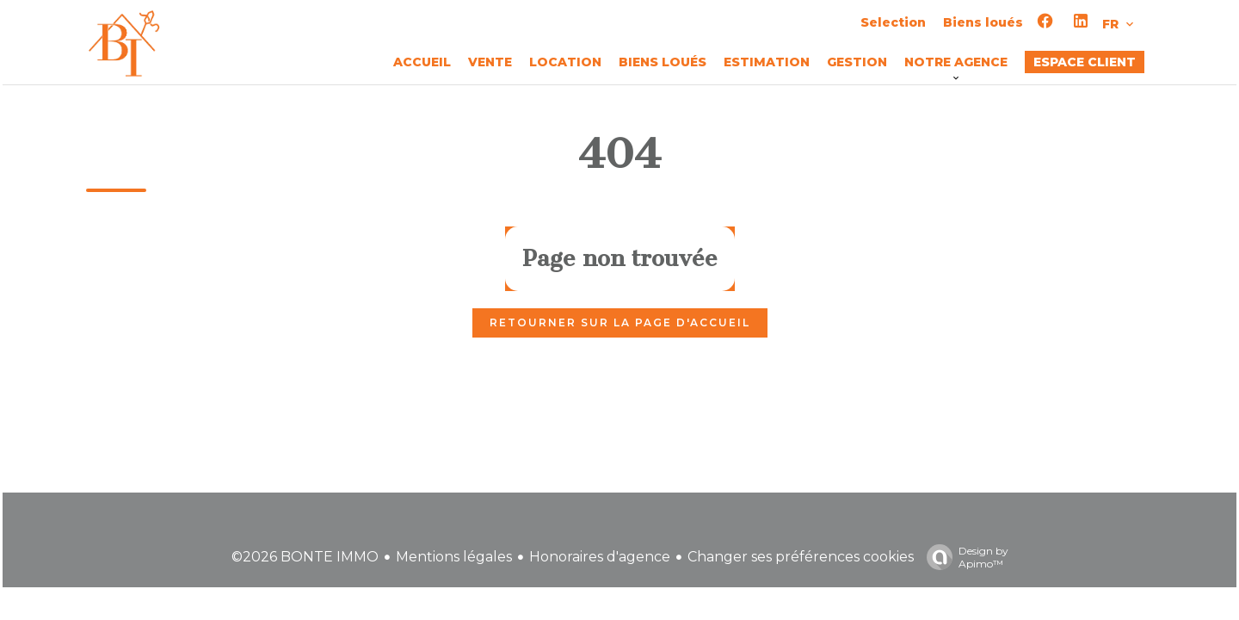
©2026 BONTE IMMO (305, 557)
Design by (963, 557)
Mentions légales (454, 557)
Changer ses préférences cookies (800, 557)
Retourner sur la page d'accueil (620, 322)
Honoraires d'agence (599, 557)
